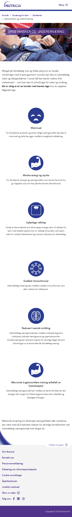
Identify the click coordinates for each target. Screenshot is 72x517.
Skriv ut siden (9, 492)
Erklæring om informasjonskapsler (19, 469)
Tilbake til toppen (56, 444)
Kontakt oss (8, 457)
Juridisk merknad (10, 487)
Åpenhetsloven (9, 481)
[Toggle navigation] (63, 4)
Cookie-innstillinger (12, 475)
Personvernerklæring (12, 463)
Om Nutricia (8, 451)
